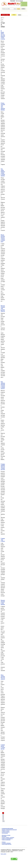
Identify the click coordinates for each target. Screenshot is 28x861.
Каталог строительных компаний (9, 829)
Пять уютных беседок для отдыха (4, 677)
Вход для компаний (19, 0)
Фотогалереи (5, 833)
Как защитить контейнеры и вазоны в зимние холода (4, 385)
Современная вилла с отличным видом (4, 747)
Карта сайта (3, 853)
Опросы (4, 842)
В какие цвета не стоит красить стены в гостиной (4, 35)
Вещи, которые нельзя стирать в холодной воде (4, 238)
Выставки (4, 836)
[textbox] (11, 9)
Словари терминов (6, 843)
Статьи (13, 14)
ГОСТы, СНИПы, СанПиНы (8, 837)
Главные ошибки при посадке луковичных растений (4, 466)
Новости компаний (6, 839)
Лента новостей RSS (6, 844)
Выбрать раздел (5, 14)
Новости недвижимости (7, 838)
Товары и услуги (5, 830)
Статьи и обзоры (6, 831)
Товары (19, 14)
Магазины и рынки (6, 835)
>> (3, 821)
